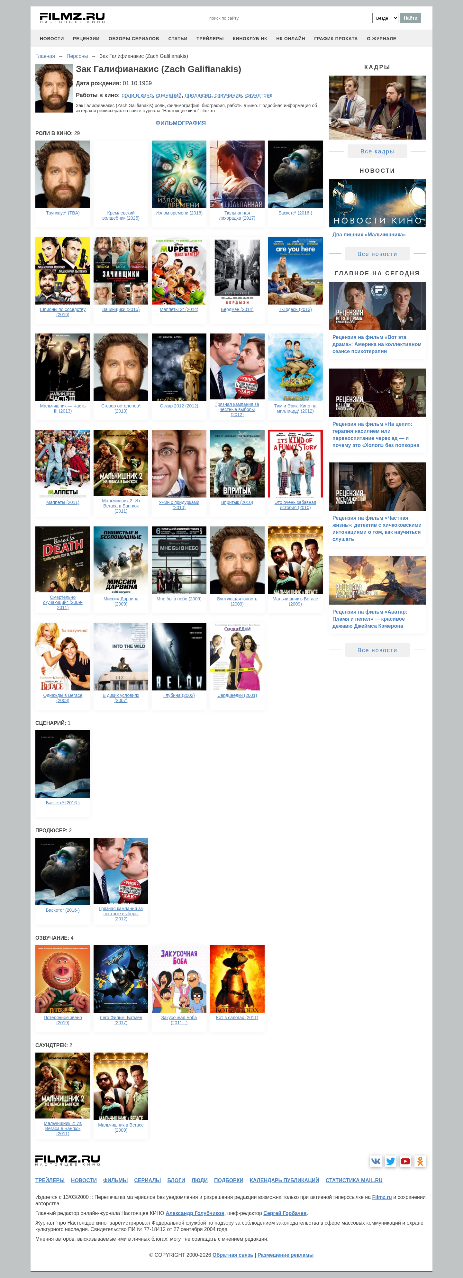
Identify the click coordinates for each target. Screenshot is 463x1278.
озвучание (228, 95)
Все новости (378, 254)
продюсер (198, 95)
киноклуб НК (250, 38)
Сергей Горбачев (284, 1213)
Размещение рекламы (286, 1255)
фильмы (115, 1180)
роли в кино (137, 95)
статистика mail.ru (354, 1180)
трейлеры (210, 38)
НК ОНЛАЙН (290, 38)
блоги (176, 1180)
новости (52, 38)
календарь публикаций (284, 1180)
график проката (336, 38)
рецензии (86, 38)
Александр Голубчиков (195, 1213)
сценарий (168, 95)
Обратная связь (233, 1255)
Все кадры (377, 151)
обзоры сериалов (134, 38)
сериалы (147, 1180)
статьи (177, 38)
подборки (228, 1180)
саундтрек (258, 95)
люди (200, 1180)
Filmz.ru (382, 1197)
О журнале (381, 38)
